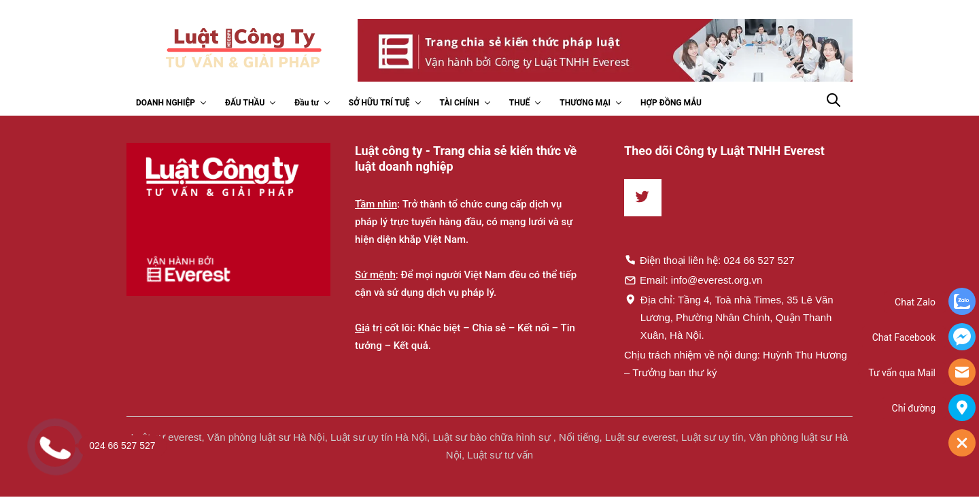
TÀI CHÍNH (459, 102)
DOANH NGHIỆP (165, 102)
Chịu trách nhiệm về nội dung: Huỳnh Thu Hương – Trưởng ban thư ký (735, 363)
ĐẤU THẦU (244, 102)
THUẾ (519, 102)
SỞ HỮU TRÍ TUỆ (379, 102)
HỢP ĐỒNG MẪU (671, 102)
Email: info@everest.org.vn (693, 279)
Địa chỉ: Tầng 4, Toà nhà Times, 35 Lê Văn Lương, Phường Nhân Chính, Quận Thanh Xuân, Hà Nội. (729, 317)
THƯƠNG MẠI (585, 102)
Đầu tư (306, 102)
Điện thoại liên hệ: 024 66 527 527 (709, 260)
